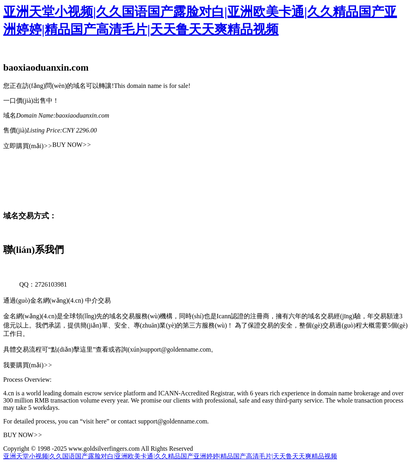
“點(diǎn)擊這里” (72, 349)
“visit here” (94, 421)
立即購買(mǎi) (27, 145)
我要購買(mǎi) (27, 365)
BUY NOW (71, 144)
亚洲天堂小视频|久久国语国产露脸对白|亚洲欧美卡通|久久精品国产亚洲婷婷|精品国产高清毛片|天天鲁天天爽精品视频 (170, 456)
